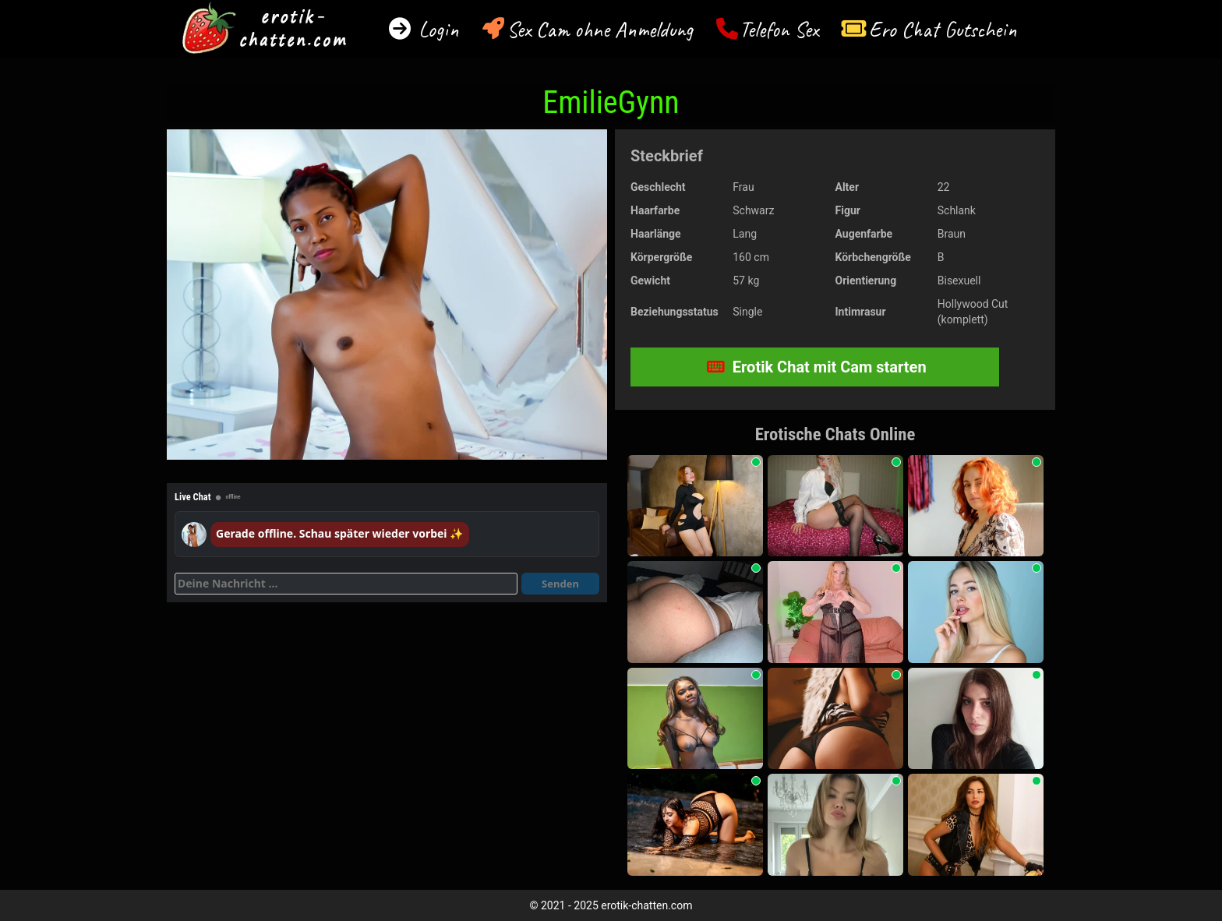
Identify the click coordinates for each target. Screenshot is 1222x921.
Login (436, 29)
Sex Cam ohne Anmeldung (600, 29)
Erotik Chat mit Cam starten (817, 367)
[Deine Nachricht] (346, 584)
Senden (560, 584)
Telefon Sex (779, 29)
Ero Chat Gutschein (943, 29)
